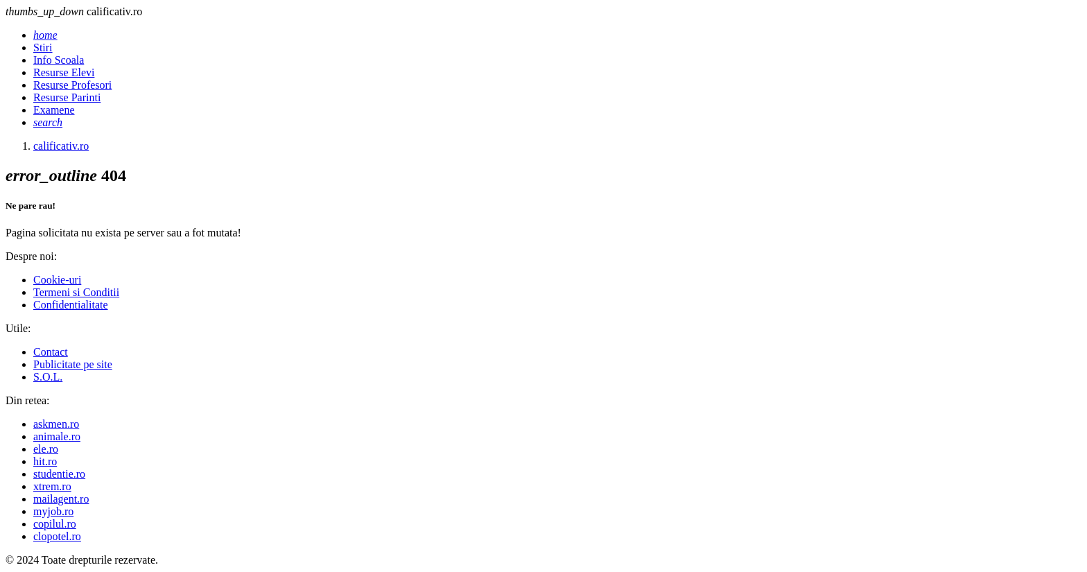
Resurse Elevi (63, 72)
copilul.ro (54, 524)
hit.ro (45, 461)
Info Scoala (58, 60)
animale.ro (56, 436)
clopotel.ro (57, 536)
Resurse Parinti (67, 97)
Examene (54, 110)
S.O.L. (47, 377)
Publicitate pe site (72, 364)
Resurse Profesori (72, 85)
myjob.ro (53, 511)
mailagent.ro (61, 499)
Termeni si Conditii (76, 292)
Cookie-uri (57, 280)
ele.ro (45, 449)
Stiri (43, 47)
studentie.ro (59, 474)
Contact (50, 352)
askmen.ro (56, 424)
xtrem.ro (52, 486)
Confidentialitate (70, 305)
